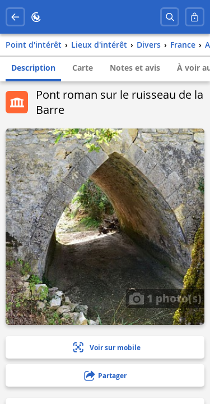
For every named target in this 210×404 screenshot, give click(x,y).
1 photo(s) (165, 298)
